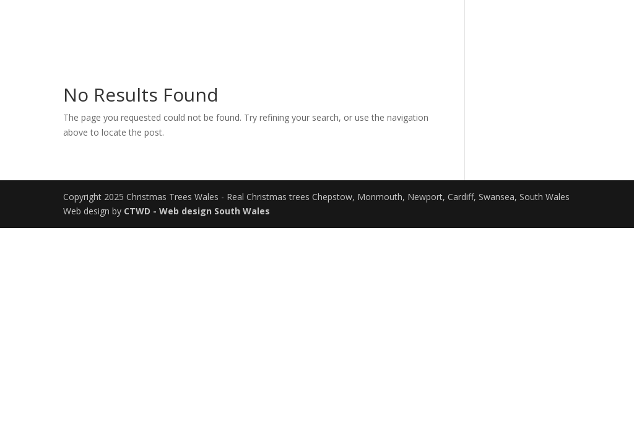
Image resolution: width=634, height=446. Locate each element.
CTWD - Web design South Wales (197, 211)
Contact (545, 25)
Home (417, 25)
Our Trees (477, 25)
